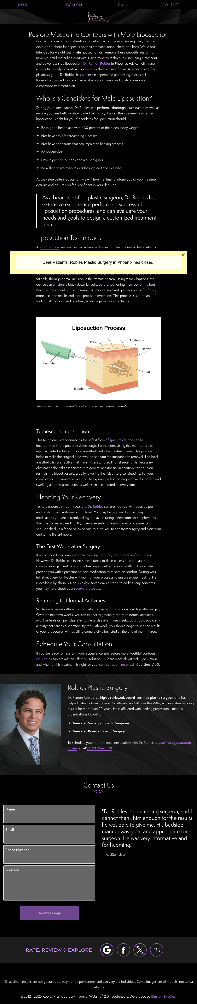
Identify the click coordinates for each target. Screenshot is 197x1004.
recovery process (87, 588)
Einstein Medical (163, 996)
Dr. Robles (95, 506)
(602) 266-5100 (99, 748)
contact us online (112, 664)
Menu (23, 4)
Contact (170, 4)
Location (73, 4)
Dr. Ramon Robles (96, 63)
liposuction (117, 439)
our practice (49, 247)
